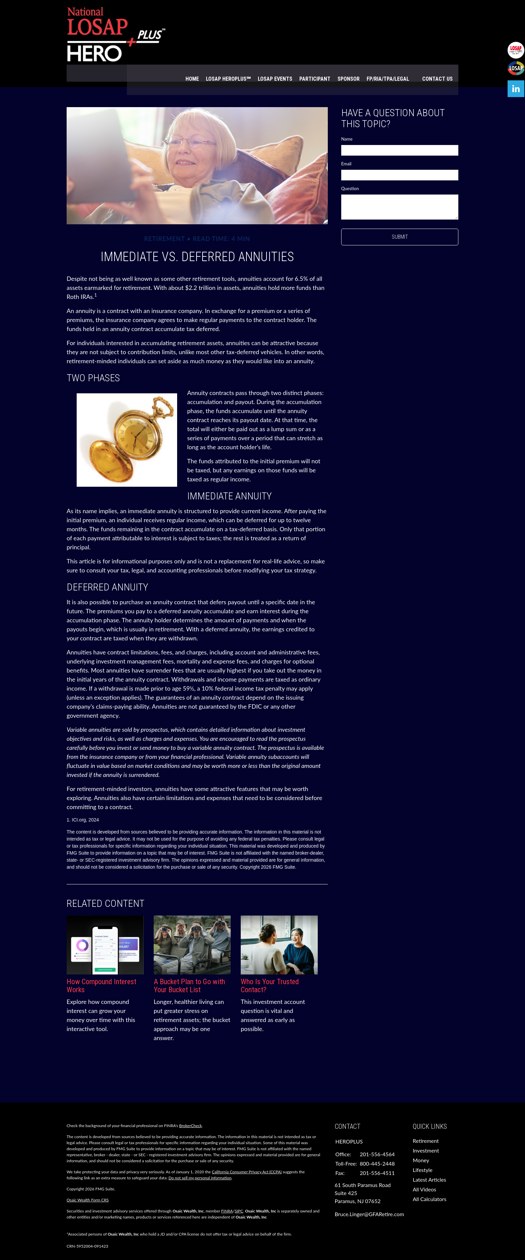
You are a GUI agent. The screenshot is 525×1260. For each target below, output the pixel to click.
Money (421, 1143)
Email (346, 147)
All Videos (424, 1172)
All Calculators (430, 1182)
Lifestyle (423, 1153)
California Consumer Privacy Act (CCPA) (247, 1155)
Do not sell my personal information (199, 1161)
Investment (426, 1133)
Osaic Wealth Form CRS (88, 1183)
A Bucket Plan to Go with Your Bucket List (189, 968)
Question (350, 171)
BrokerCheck (190, 1108)
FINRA (227, 1194)
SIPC (239, 1194)
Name (347, 122)
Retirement (426, 1124)
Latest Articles (429, 1163)
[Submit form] (399, 220)
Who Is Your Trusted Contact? (270, 968)
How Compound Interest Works (101, 968)
